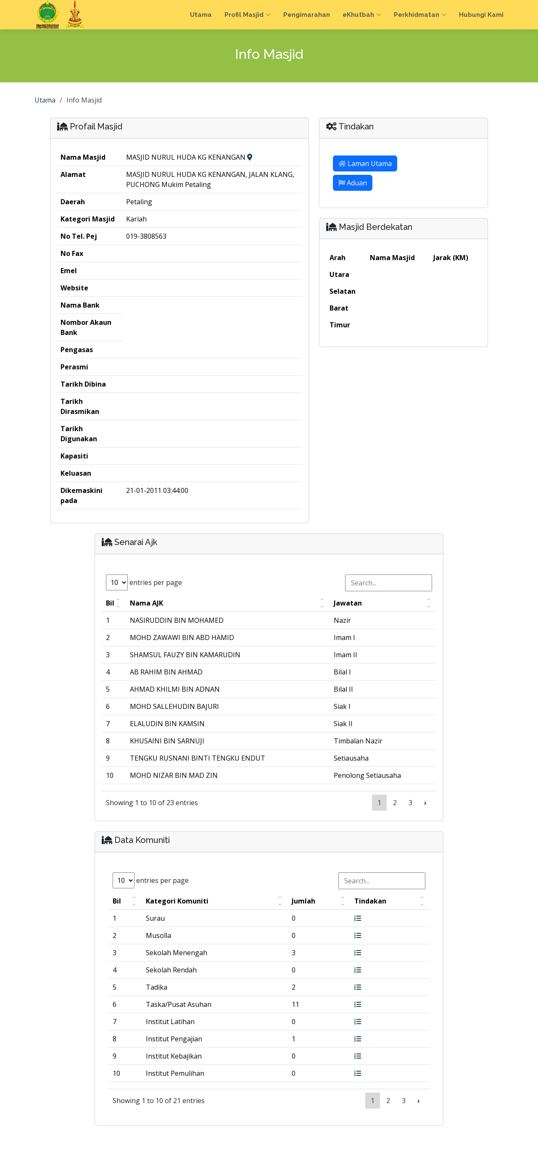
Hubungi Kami (481, 14)
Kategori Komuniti (177, 901)
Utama (201, 14)
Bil (110, 603)
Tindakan (370, 901)
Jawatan (348, 603)
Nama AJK (146, 603)
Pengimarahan (306, 14)
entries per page (144, 582)
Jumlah (303, 901)
